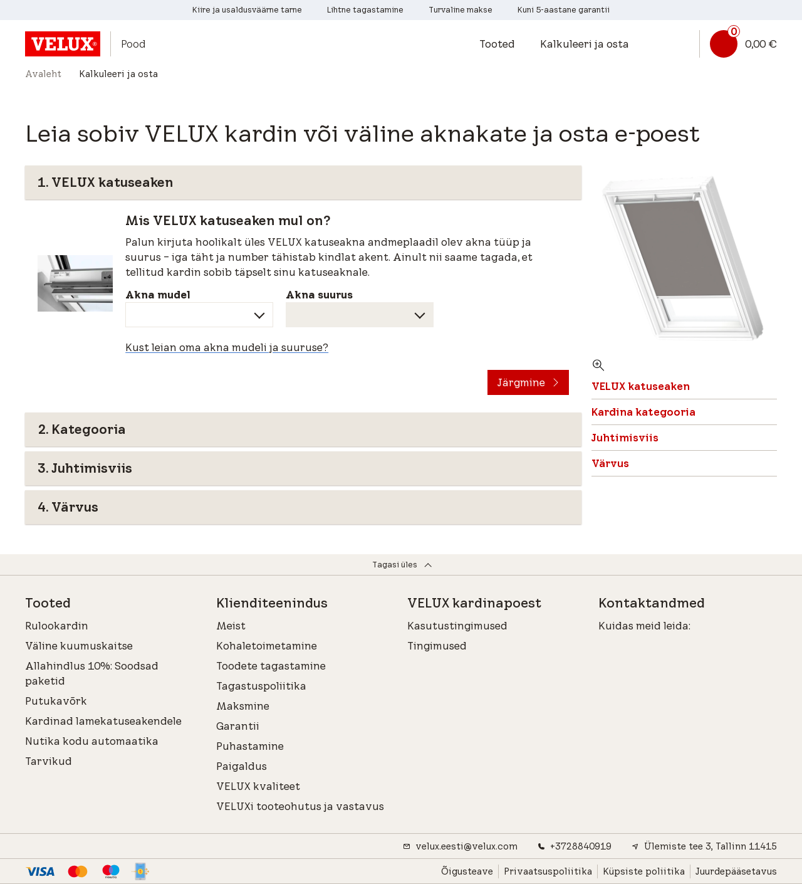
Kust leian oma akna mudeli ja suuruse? (226, 347)
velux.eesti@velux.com (460, 846)
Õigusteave (467, 871)
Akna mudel (157, 294)
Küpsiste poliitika (644, 871)
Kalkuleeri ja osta (584, 44)
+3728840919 (575, 846)
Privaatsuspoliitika (548, 871)
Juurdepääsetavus (736, 871)
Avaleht (43, 74)
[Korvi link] (738, 44)
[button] (503, 44)
